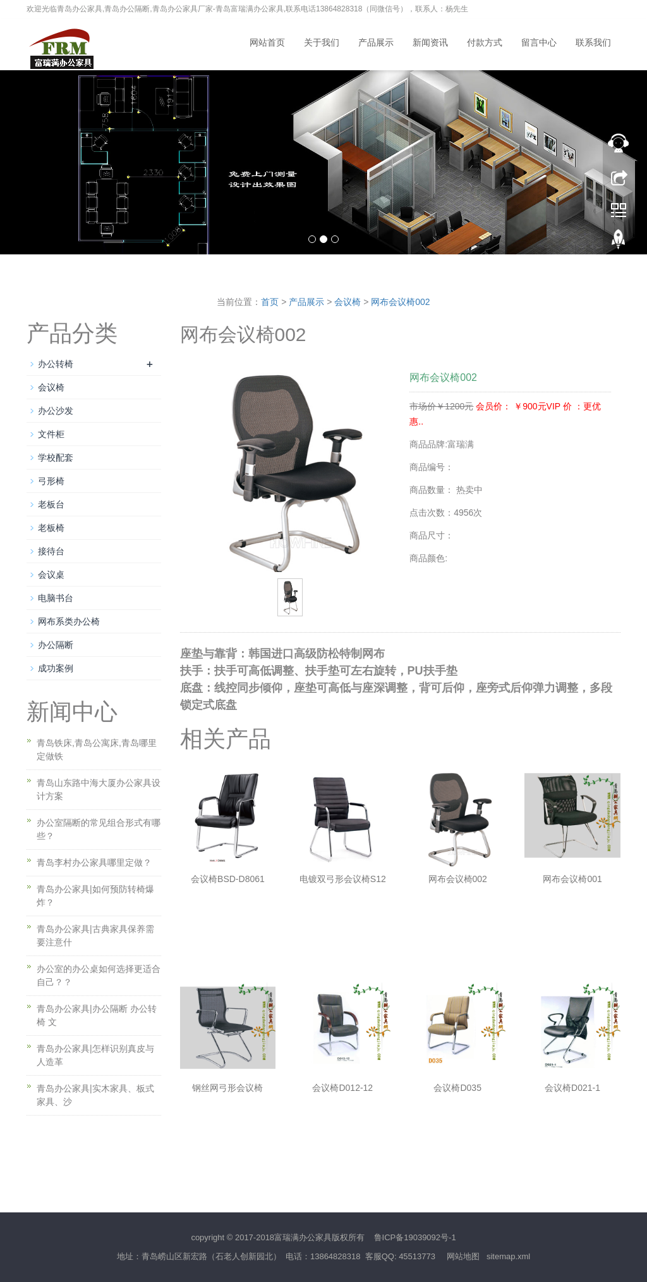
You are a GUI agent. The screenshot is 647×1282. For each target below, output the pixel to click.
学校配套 (55, 457)
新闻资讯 (430, 42)
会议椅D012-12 (342, 1088)
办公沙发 (55, 411)
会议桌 (51, 574)
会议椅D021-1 (572, 1088)
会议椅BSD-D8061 (228, 879)
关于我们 (321, 42)
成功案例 (55, 668)
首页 (270, 302)
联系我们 (593, 42)
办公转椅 (55, 364)
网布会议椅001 (572, 879)
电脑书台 (55, 598)
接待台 (51, 551)
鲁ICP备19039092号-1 (415, 1237)
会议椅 (347, 302)
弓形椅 (51, 481)
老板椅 (51, 528)
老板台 (51, 504)
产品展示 (376, 42)
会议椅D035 (457, 1088)
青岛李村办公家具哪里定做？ (94, 862)
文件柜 (51, 434)
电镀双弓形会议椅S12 (342, 879)
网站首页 (267, 42)
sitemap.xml (508, 1256)
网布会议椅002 (400, 302)
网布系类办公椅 (69, 621)
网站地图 (463, 1256)
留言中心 (539, 42)
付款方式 (484, 42)
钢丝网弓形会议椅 (227, 1088)
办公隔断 (55, 645)
